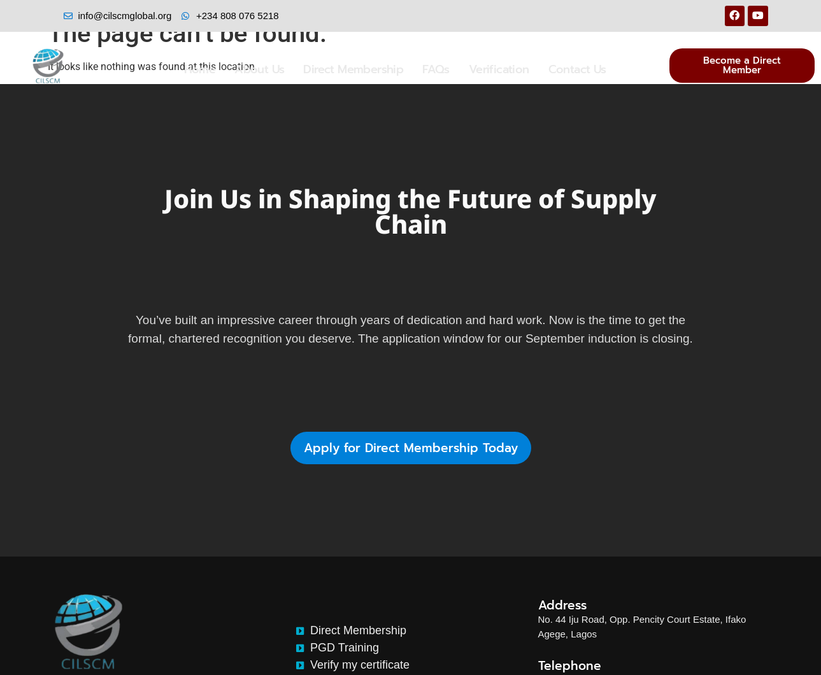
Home (200, 69)
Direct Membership (353, 69)
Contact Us (577, 69)
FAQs (436, 69)
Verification (499, 69)
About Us (259, 69)
